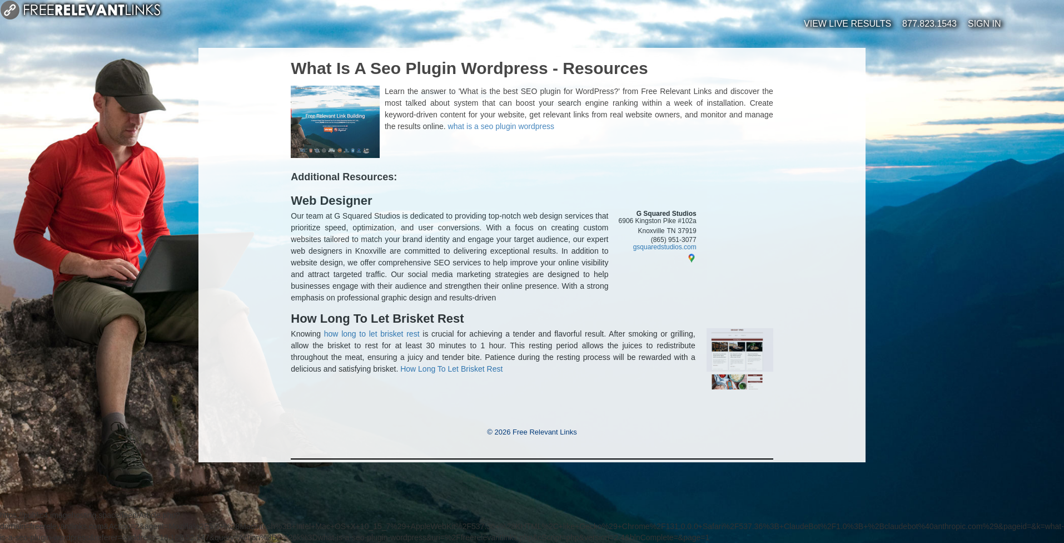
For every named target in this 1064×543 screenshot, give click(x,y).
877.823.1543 (929, 23)
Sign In (984, 23)
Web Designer (331, 201)
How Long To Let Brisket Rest (377, 318)
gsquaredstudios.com (665, 247)
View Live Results (847, 23)
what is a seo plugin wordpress (501, 126)
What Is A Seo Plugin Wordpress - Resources (469, 68)
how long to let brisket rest (372, 333)
